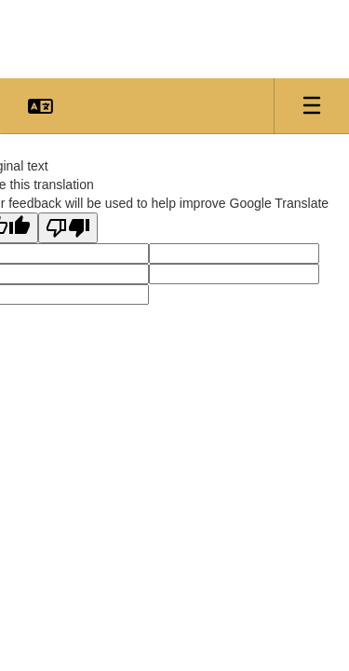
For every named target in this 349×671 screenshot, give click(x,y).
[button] (40, 106)
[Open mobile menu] (312, 106)
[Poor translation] (68, 227)
